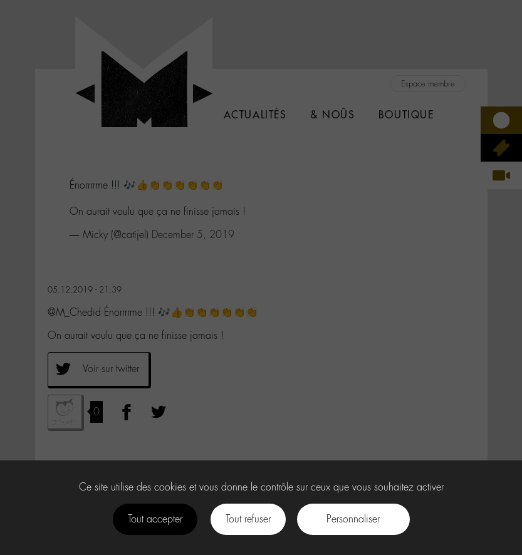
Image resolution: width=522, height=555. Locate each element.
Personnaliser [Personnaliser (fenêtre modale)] (353, 519)
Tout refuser (248, 519)
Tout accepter (155, 519)
